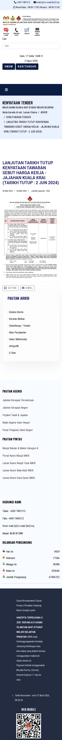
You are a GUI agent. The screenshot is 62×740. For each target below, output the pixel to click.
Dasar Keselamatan (26, 600)
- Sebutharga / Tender (19, 325)
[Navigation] (6, 90)
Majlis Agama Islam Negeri (16, 422)
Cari (4, 38)
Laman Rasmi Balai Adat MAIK (17, 470)
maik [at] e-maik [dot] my (48, 2)
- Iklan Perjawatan (17, 332)
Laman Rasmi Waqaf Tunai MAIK (19, 463)
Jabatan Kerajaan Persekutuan (18, 400)
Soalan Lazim (29, 610)
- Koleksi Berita (15, 312)
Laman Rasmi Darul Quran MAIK (18, 477)
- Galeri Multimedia (17, 339)
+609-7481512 (23, 2)
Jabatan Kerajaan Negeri (15, 407)
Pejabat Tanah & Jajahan (15, 415)
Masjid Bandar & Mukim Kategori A (20, 448)
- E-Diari (12, 352)
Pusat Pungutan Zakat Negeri (17, 430)
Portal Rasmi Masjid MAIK (15, 455)
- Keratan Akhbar (16, 318)
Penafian (28, 605)
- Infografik (13, 346)
